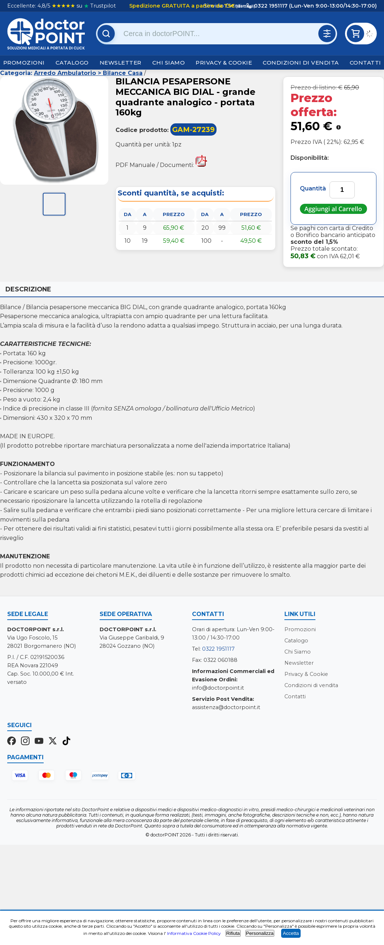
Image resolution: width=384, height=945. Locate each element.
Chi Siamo (168, 62)
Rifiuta (233, 933)
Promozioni (24, 62)
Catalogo (72, 62)
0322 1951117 (218, 649)
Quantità (313, 188)
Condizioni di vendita (301, 62)
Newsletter (120, 62)
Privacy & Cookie (224, 62)
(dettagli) (245, 6)
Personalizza (260, 933)
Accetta (291, 933)
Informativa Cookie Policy (194, 933)
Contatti (365, 62)
